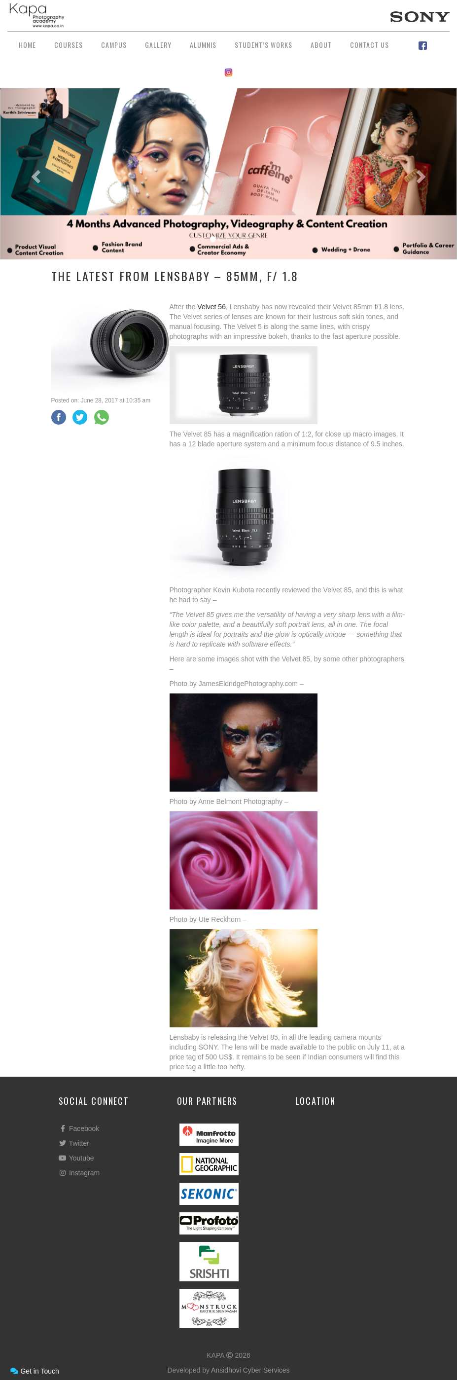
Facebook (79, 1128)
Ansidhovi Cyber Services (250, 1370)
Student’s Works (263, 44)
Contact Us (369, 44)
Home (27, 44)
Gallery (158, 44)
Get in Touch (34, 1371)
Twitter (74, 1143)
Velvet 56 (211, 307)
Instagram (79, 1173)
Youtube (76, 1158)
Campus (114, 44)
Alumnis (203, 44)
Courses (68, 44)
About (321, 44)
